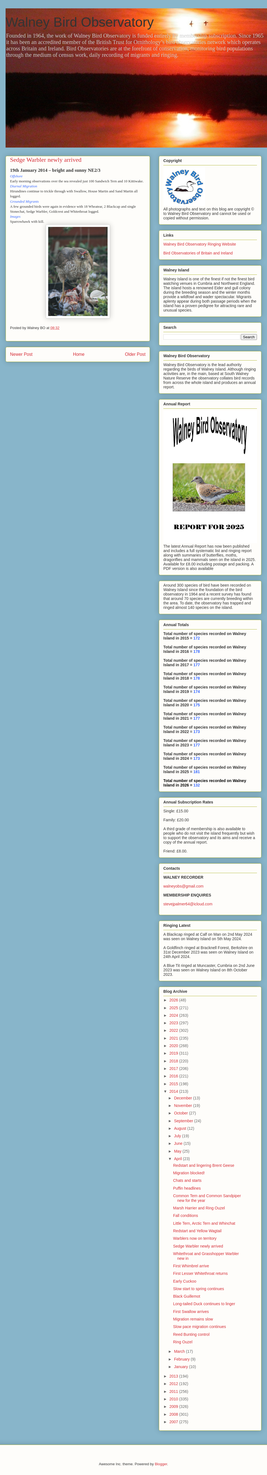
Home (79, 354)
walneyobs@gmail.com (183, 886)
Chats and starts (187, 1180)
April (178, 1159)
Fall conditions (185, 1215)
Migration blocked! (189, 1173)
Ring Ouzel (182, 1342)
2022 (174, 1030)
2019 (174, 1053)
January (181, 1366)
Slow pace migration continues (199, 1326)
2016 (174, 1076)
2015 (174, 1084)
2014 (174, 1091)
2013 (174, 1376)
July (178, 1136)
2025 (174, 1008)
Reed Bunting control (191, 1334)
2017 (174, 1068)
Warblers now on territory (195, 1238)
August (180, 1128)
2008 (174, 1414)
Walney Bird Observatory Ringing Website (199, 244)
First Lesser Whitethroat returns (200, 1273)
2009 (174, 1406)
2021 (174, 1038)
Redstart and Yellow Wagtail (197, 1231)
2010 (174, 1399)
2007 (174, 1422)
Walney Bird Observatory (80, 22)
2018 (174, 1061)
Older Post (135, 354)
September (184, 1121)
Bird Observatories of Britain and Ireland (198, 253)
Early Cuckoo (184, 1281)
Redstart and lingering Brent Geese (203, 1165)
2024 (174, 1015)
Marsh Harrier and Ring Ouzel (199, 1208)
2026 (174, 1000)
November (183, 1105)
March (180, 1351)
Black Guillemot (186, 1296)
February (182, 1359)
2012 (174, 1383)
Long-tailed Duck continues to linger (204, 1304)
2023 (174, 1023)
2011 (174, 1391)
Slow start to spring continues (198, 1289)
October (181, 1113)
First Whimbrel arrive (191, 1266)
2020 (174, 1045)
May (178, 1151)
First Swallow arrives (191, 1311)
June (178, 1143)
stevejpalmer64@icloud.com (187, 904)
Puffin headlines (187, 1188)
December (183, 1098)
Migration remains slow (193, 1319)
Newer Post (21, 354)
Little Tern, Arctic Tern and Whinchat (204, 1223)
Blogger (161, 1464)
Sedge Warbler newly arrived (198, 1246)
